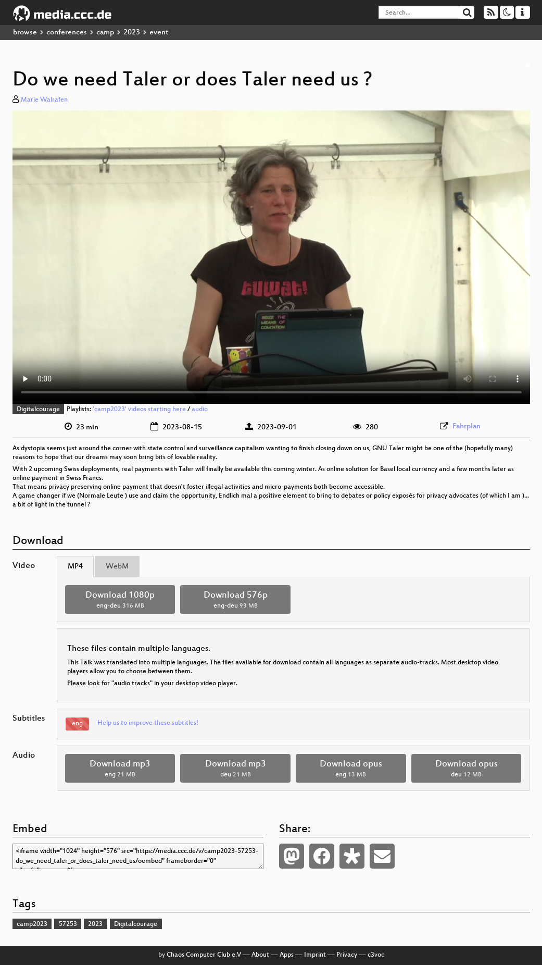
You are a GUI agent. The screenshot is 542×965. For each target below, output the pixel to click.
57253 (68, 924)
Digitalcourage (38, 409)
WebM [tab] (117, 566)
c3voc (376, 955)
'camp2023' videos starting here (139, 409)
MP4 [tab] (75, 566)
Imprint (315, 955)
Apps (287, 955)
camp (105, 32)
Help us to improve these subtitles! (147, 723)
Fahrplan (466, 426)
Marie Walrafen (44, 100)
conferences (66, 32)
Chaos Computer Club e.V (204, 955)
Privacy (346, 955)
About (260, 955)
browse (25, 32)
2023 (131, 32)
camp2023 (32, 924)
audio (200, 409)
